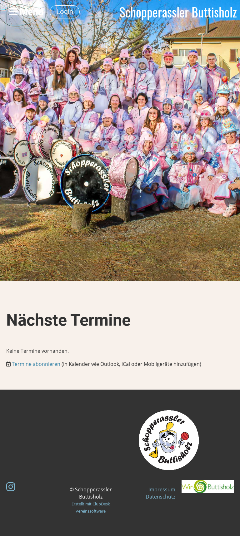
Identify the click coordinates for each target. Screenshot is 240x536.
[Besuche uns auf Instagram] (10, 486)
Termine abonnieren (36, 364)
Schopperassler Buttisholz (178, 12)
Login (64, 12)
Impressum (161, 489)
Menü (26, 11)
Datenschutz (160, 496)
